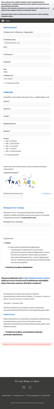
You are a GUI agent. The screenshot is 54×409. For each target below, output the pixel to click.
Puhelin (6, 116)
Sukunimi (7, 109)
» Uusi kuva (46, 193)
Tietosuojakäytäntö (32, 395)
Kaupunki (7, 62)
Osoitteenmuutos (9, 39)
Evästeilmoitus (19, 395)
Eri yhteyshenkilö (11, 155)
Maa (4, 69)
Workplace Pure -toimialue (13, 222)
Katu (5, 47)
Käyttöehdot (46, 395)
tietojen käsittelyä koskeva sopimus (36, 278)
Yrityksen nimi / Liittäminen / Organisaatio (18, 32)
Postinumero (8, 54)
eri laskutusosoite (11, 83)
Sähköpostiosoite (9, 124)
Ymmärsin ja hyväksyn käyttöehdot (17, 267)
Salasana (6, 131)
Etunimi (6, 101)
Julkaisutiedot (6, 395)
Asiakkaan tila (8, 75)
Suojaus (6, 138)
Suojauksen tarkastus (11, 173)
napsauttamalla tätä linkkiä (9, 6)
